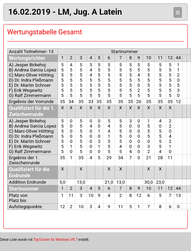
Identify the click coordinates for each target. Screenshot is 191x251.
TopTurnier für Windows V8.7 (55, 239)
